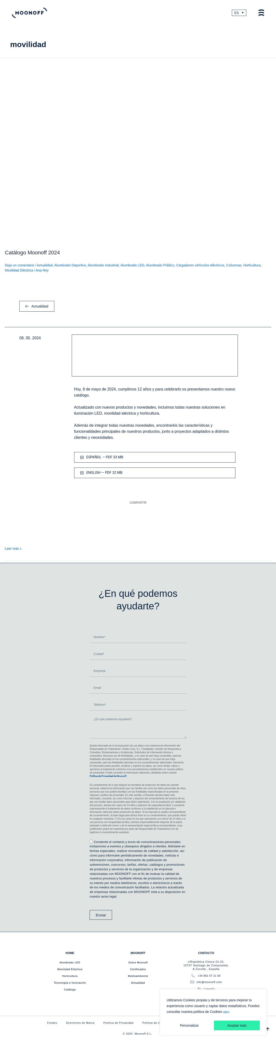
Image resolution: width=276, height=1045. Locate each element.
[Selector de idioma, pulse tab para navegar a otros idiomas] (238, 13)
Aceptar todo (236, 1025)
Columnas (233, 266)
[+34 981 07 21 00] (192, 975)
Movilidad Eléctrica (19, 271)
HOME (69, 952)
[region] (213, 1012)
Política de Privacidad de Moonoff (108, 775)
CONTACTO (206, 952)
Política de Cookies (156, 1022)
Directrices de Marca (78, 1022)
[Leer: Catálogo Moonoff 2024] (138, 151)
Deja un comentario (19, 266)
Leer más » (13, 549)
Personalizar (189, 1025)
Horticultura (252, 266)
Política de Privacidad (117, 1022)
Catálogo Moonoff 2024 (32, 253)
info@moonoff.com (209, 981)
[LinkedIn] (199, 988)
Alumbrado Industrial (103, 266)
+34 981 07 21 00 (209, 975)
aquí (226, 1012)
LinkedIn (210, 988)
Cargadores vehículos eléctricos (200, 266)
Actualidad (44, 266)
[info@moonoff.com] (191, 981)
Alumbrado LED (132, 266)
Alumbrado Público (160, 266)
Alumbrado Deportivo (70, 266)
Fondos (48, 1022)
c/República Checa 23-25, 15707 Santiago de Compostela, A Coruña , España (206, 965)
